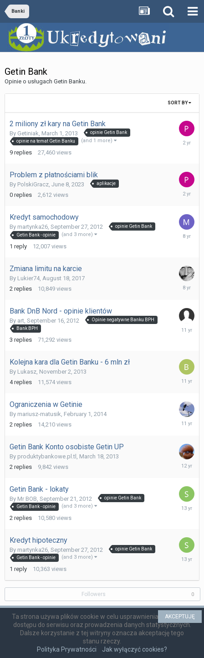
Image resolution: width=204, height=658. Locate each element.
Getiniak (28, 133)
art (20, 320)
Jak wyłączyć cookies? (134, 649)
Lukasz (26, 371)
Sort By (179, 102)
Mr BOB (27, 498)
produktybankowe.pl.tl (46, 456)
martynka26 (32, 226)
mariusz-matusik (39, 414)
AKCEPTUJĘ (180, 616)
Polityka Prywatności (67, 649)
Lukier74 (28, 278)
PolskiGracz (33, 184)
